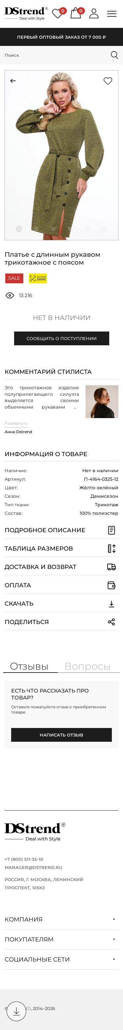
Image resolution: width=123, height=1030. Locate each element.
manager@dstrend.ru (33, 867)
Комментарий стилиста (48, 371)
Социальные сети (60, 959)
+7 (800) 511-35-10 (24, 859)
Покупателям (60, 939)
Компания (60, 919)
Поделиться (61, 622)
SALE (14, 278)
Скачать (61, 604)
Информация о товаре (46, 454)
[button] (19, 229)
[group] (61, 155)
